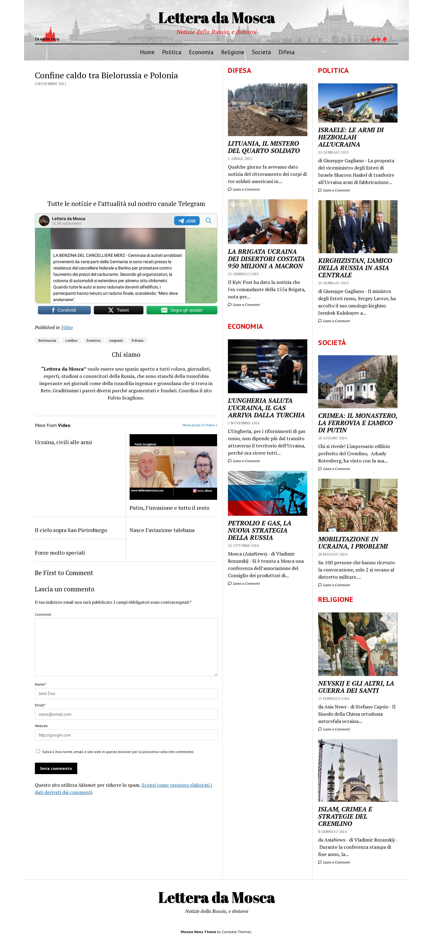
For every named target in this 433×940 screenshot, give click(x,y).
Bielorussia (47, 340)
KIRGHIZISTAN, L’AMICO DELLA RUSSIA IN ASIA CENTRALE (355, 268)
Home (147, 52)
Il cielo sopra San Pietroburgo (71, 530)
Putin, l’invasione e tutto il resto (169, 507)
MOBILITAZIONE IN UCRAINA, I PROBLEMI (353, 542)
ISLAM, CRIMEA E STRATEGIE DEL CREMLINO (345, 816)
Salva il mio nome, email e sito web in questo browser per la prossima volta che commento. (118, 751)
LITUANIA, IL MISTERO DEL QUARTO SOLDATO (264, 147)
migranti (116, 340)
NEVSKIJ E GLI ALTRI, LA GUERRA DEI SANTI (356, 687)
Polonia (137, 340)
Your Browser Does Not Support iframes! (126, 258)
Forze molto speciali (60, 552)
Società (261, 52)
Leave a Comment (334, 190)
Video (67, 327)
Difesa (286, 52)
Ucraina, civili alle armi (63, 442)
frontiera (93, 340)
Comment (43, 614)
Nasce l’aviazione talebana (162, 530)
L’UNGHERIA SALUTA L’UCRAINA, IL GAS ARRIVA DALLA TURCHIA (266, 408)
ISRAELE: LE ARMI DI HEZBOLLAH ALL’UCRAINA (351, 137)
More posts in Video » (200, 425)
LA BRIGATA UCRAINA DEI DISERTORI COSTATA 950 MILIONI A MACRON (266, 258)
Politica (171, 52)
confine (71, 340)
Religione (232, 52)
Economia (201, 52)
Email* (40, 705)
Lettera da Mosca (216, 17)
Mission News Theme (198, 931)
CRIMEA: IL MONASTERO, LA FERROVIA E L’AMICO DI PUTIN (357, 423)
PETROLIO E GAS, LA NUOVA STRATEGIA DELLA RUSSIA (259, 530)
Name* (40, 684)
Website (41, 726)
